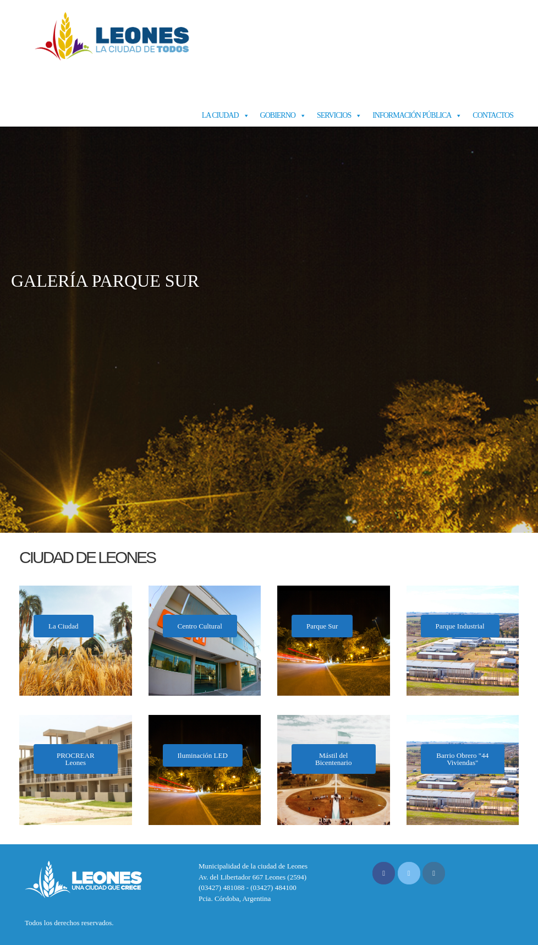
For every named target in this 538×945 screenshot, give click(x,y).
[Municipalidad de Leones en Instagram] (433, 873)
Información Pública (411, 115)
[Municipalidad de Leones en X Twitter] (409, 873)
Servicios (334, 115)
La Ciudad (220, 115)
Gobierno (277, 115)
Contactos (493, 115)
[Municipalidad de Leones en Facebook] (383, 873)
